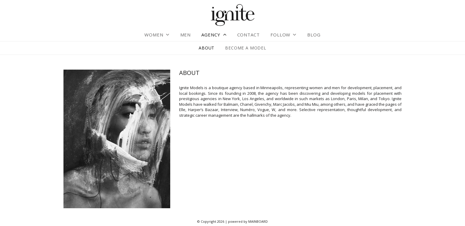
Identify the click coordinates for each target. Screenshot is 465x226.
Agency (210, 35)
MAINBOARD (258, 221)
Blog (314, 35)
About (206, 48)
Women (153, 35)
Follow (280, 35)
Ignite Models (232, 15)
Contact (248, 35)
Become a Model (245, 48)
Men (185, 35)
